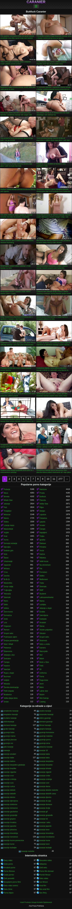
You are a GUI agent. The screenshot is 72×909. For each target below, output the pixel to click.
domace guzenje (46, 722)
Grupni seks (8, 633)
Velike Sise (43, 504)
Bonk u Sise (44, 662)
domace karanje (10, 725)
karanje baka (44, 758)
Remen (7, 630)
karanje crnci (9, 776)
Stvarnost (43, 640)
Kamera (42, 648)
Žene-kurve (8, 612)
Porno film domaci (46, 871)
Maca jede (43, 651)
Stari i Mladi (8, 644)
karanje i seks (44, 822)
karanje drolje (44, 808)
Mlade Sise (8, 500)
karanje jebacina (10, 830)
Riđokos (42, 558)
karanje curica (9, 786)
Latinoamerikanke (46, 597)
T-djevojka (8, 590)
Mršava (7, 569)
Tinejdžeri (7, 511)
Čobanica (43, 518)
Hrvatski (42, 622)
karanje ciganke (10, 772)
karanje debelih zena (47, 794)
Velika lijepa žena (11, 698)
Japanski (7, 565)
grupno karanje (45, 729)
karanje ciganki (45, 772)
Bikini (41, 687)
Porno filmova (9, 871)
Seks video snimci (11, 886)
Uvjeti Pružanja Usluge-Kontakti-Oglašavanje (36, 902)
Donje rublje (8, 587)
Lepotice (42, 515)
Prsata (42, 493)
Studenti (42, 594)
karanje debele (9, 790)
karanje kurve (9, 844)
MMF (41, 590)
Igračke (42, 540)
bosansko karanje (46, 714)
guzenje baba (9, 732)
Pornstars (43, 572)
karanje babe (9, 758)
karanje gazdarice (11, 812)
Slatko (41, 576)
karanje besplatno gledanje (14, 765)
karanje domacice (11, 808)
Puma (41, 676)
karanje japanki (45, 826)
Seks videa (43, 878)
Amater (42, 525)
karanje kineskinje (46, 833)
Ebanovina (8, 651)
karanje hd (43, 819)
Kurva (6, 540)
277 (60, 479)
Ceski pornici (9, 875)
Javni (41, 684)
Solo (5, 554)
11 (54, 479)
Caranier (36, 2)
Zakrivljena (43, 615)
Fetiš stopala (9, 691)
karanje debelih (10, 794)
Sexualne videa (45, 860)
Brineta (6, 497)
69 (40, 669)
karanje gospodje (10, 815)
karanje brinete (45, 768)
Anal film (42, 886)
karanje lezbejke (10, 848)
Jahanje (7, 504)
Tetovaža (7, 594)
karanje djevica (45, 797)
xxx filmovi (43, 882)
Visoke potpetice (46, 630)
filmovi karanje (45, 725)
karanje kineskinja (11, 833)
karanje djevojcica (11, 801)
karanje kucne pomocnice (14, 840)
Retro (6, 601)
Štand (6, 558)
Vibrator (42, 633)
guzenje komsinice (46, 732)
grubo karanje (9, 729)
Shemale (42, 587)
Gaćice (42, 554)
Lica (5, 622)
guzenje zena (44, 743)
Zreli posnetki (9, 878)
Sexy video (8, 860)
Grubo (6, 702)
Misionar (7, 515)
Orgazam (7, 626)
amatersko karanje (11, 711)
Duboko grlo (8, 551)
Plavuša (42, 500)
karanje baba (44, 754)
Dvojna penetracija (11, 640)
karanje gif (43, 812)
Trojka (41, 536)
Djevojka (7, 547)
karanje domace (45, 804)
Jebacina (43, 864)
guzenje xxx (8, 743)
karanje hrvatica (10, 822)
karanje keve (44, 830)
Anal (5, 536)
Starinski (7, 597)
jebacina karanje (45, 747)
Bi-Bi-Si (7, 579)
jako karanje (8, 747)
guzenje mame (9, 736)
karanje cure (44, 783)
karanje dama (44, 786)
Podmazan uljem (10, 637)
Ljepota (42, 522)
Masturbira (8, 583)
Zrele (6, 619)
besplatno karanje (11, 714)
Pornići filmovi (44, 875)
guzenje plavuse (10, 740)
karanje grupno (10, 819)
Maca (6, 493)
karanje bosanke (46, 765)
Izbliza (6, 608)
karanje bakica (9, 761)
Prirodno (42, 547)
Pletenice (7, 648)
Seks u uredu (44, 644)
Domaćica (8, 615)
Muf (40, 655)
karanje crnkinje (45, 779)
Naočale (7, 669)
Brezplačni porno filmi (12, 882)
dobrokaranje (9, 722)
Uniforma (43, 673)
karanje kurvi (44, 844)
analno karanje (45, 711)
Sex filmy (43, 893)
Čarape (42, 529)
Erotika (42, 612)
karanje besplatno (46, 761)
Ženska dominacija (11, 687)
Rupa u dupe (9, 673)
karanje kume (44, 840)
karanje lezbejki (45, 848)
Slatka (6, 522)
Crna (6, 572)
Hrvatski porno (9, 868)
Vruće (41, 551)
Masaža (7, 684)
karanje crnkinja (10, 779)
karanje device (9, 797)
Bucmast (7, 676)
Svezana (7, 658)
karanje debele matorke (48, 790)
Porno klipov (9, 893)
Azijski (6, 533)
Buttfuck (42, 497)
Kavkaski (43, 619)
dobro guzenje (45, 718)
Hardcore (43, 489)
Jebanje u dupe (45, 608)
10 (48, 479)
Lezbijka (42, 605)
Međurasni (43, 579)
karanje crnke (44, 776)
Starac (42, 626)
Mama (6, 518)
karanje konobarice (46, 837)
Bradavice (8, 694)
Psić (5, 507)
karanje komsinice (11, 837)
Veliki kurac (44, 561)
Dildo (6, 605)
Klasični (7, 666)
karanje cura (9, 783)
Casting (42, 702)
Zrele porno (8, 864)
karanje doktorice (10, 804)
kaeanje (7, 750)
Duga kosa (43, 680)
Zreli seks (43, 868)
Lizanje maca (9, 525)
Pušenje (7, 489)
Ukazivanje (8, 561)
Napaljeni (43, 533)
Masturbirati (8, 529)
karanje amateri (10, 754)
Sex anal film (44, 889)
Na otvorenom (45, 565)
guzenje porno (45, 740)
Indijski (6, 680)
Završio (7, 576)
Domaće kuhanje (10, 543)
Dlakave (42, 543)
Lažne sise (43, 691)
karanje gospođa (46, 815)
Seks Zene (8, 889)
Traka (41, 583)
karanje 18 (43, 750)
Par (40, 569)
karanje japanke (10, 826)
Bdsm (41, 658)
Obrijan (42, 511)
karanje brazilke (10, 768)
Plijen (41, 507)
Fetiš (41, 666)
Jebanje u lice (9, 655)
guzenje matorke (46, 736)
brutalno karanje (10, 718)
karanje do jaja (45, 801)
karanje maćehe (28, 851)
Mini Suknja (44, 698)
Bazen (42, 694)
